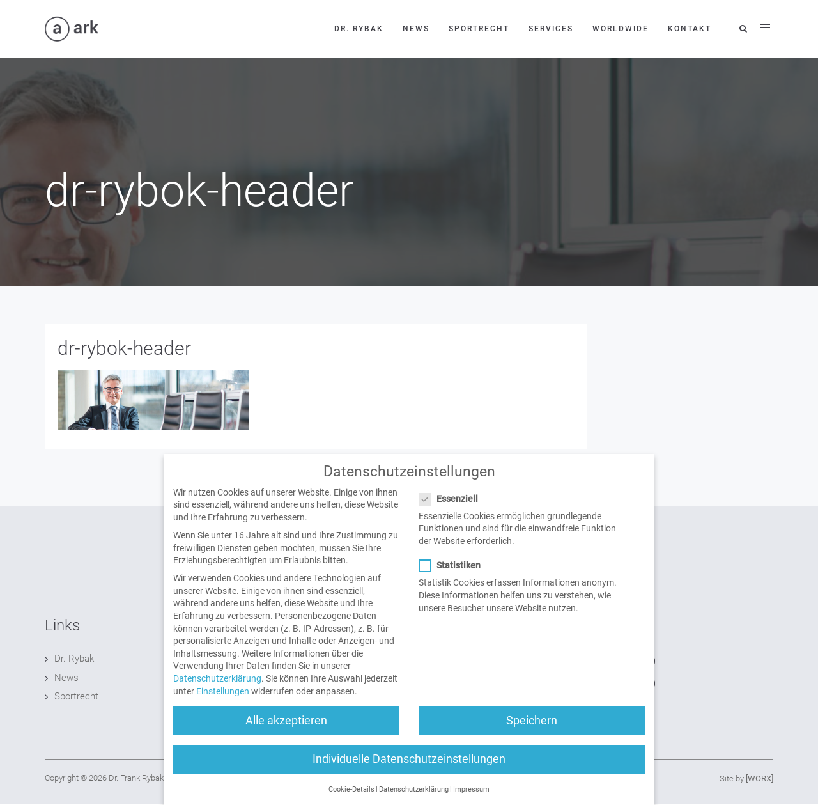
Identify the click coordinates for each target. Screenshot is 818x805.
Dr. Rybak (358, 28)
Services (551, 28)
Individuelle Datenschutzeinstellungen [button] (409, 770)
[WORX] (759, 778)
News (416, 28)
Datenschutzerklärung (217, 690)
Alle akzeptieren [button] (286, 732)
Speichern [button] (531, 732)
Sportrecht (479, 28)
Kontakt (689, 28)
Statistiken (454, 578)
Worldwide (620, 28)
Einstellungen (222, 703)
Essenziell (452, 510)
